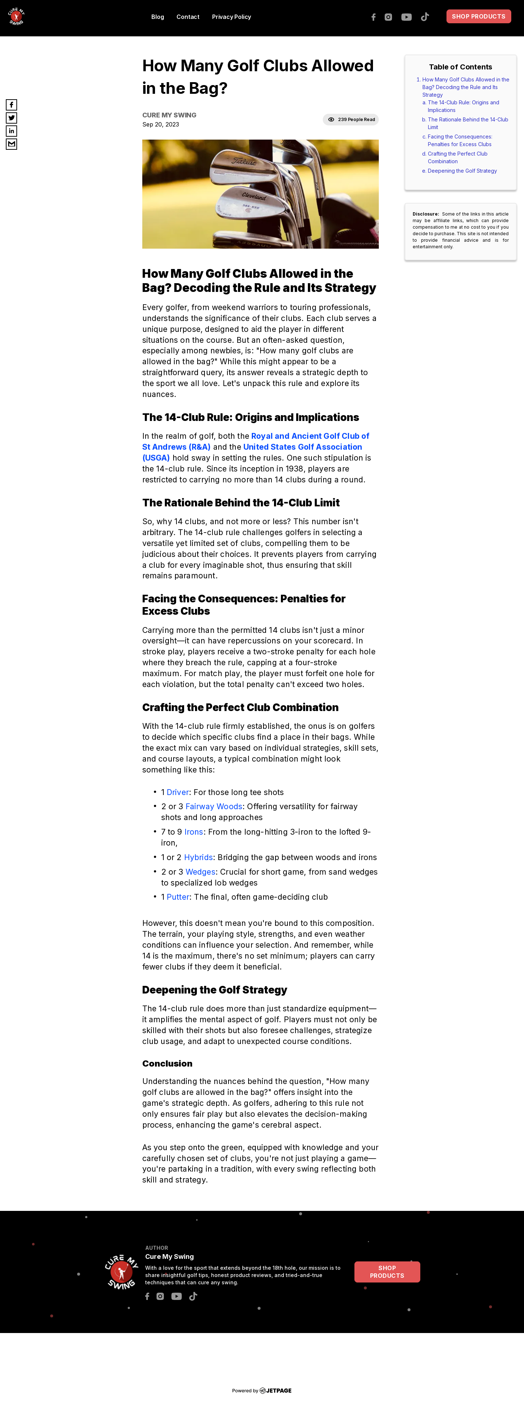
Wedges (200, 871)
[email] (11, 144)
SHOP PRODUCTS (479, 16)
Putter (178, 897)
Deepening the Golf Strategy (462, 171)
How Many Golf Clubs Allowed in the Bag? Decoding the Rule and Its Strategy (465, 87)
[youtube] (410, 16)
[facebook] (377, 16)
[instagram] (392, 16)
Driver (178, 792)
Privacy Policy (231, 16)
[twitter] (11, 118)
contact (187, 16)
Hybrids (198, 857)
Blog (157, 16)
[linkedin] (11, 131)
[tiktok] (428, 16)
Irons (193, 831)
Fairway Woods (214, 806)
